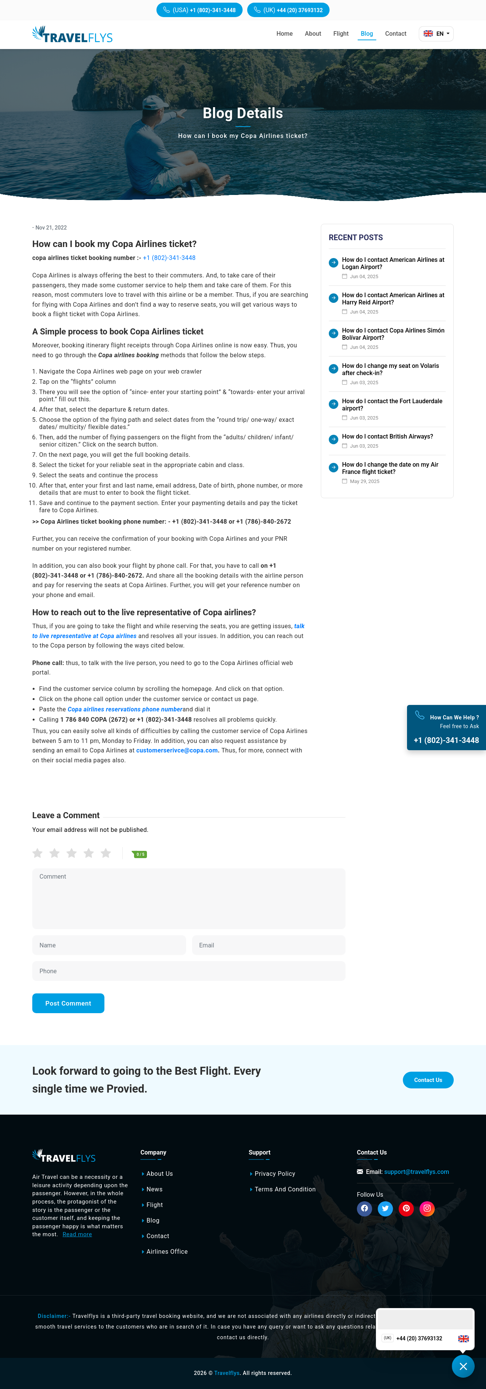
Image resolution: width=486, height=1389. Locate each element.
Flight (341, 33)
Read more (77, 1234)
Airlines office (167, 1252)
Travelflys (227, 1373)
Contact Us (428, 1080)
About (313, 33)
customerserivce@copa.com (177, 750)
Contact (396, 33)
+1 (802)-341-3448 (169, 257)
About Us (160, 1174)
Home (284, 33)
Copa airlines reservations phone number (125, 709)
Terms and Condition (285, 1189)
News (155, 1189)
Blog (367, 33)
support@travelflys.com (416, 1171)
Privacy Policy (275, 1174)
